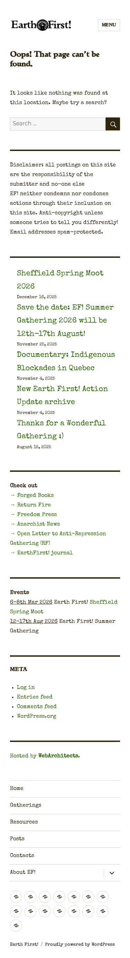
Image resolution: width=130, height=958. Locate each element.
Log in (26, 688)
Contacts (22, 856)
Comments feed (37, 707)
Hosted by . (45, 756)
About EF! (22, 872)
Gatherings (25, 805)
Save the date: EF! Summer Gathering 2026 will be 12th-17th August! (65, 321)
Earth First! (24, 945)
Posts (17, 839)
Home (16, 789)
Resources (24, 822)
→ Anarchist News (35, 524)
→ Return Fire (30, 505)
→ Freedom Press (33, 515)
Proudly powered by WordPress (80, 945)
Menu (109, 25)
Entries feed (35, 697)
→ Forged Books (32, 496)
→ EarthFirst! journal (41, 553)
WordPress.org (36, 716)
